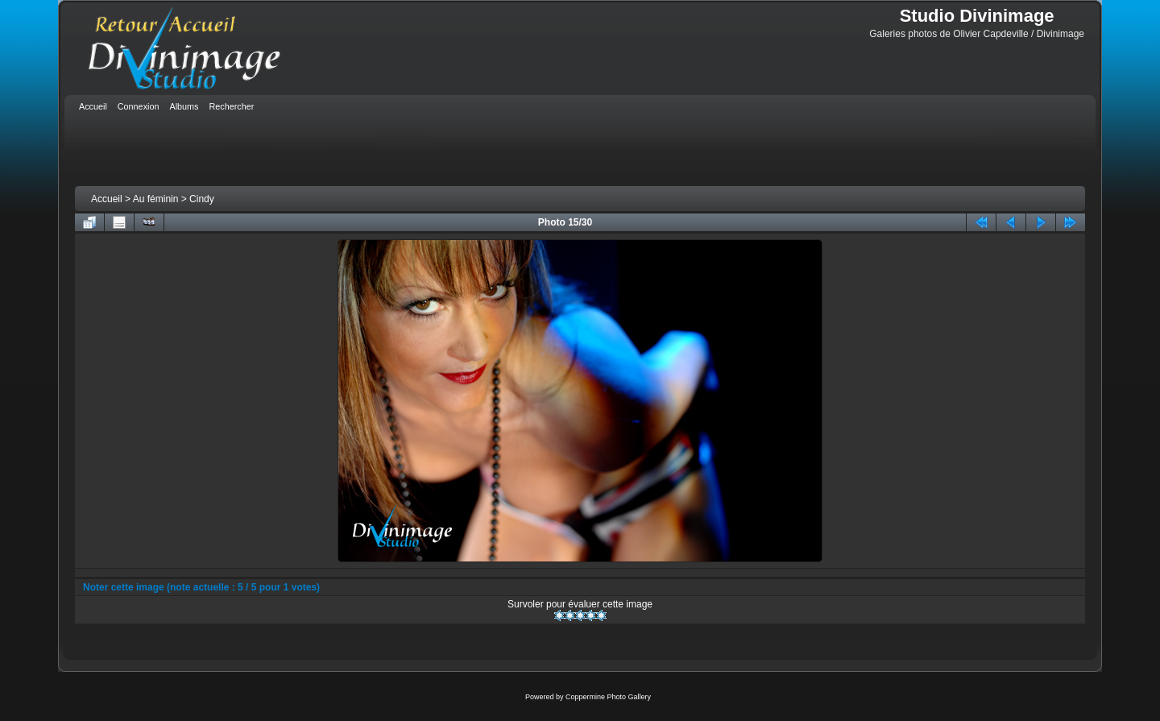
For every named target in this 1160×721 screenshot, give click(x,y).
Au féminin (156, 199)
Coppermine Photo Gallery (608, 697)
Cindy (201, 199)
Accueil (106, 199)
